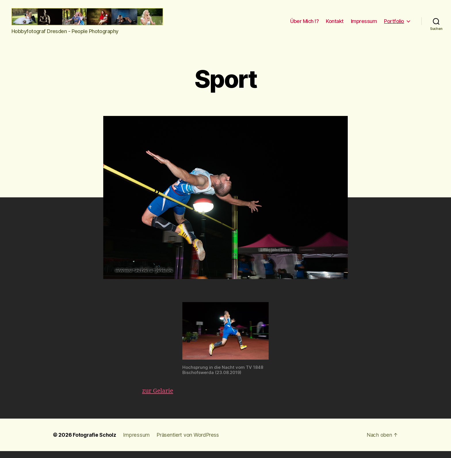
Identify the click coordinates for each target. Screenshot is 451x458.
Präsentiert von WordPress (186, 442)
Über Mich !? (304, 25)
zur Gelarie (158, 398)
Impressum (364, 25)
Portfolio (394, 25)
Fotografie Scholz (94, 442)
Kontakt (335, 25)
